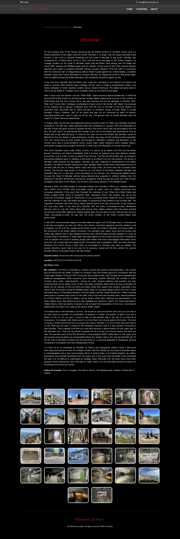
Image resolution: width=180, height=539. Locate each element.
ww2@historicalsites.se (147, 2)
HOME (129, 9)
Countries (56, 27)
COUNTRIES (141, 9)
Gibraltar (67, 27)
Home (47, 27)
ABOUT (154, 9)
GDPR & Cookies (106, 526)
